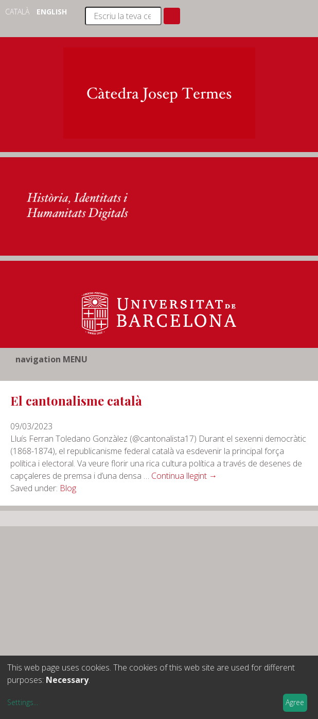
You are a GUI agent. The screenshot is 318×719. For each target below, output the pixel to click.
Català (18, 11)
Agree (295, 702)
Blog (68, 488)
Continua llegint (184, 475)
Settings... (22, 702)
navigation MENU (51, 359)
